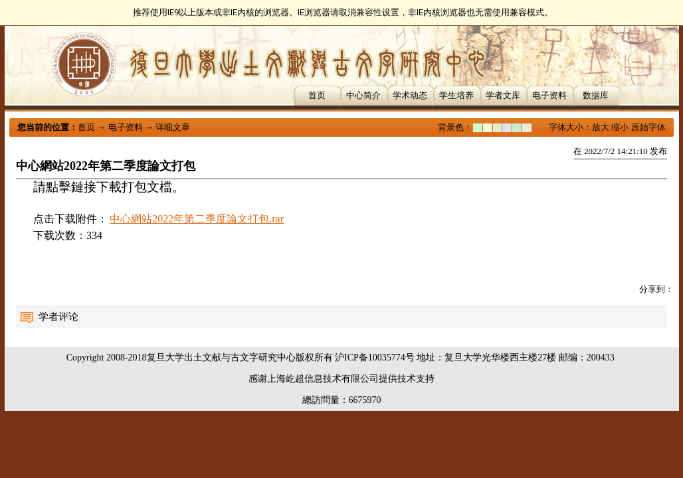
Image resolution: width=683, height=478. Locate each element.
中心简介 (363, 95)
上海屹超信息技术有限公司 (323, 379)
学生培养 (456, 95)
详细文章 (172, 127)
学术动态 (410, 95)
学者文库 (503, 95)
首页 (317, 95)
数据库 (596, 95)
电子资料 (549, 95)
